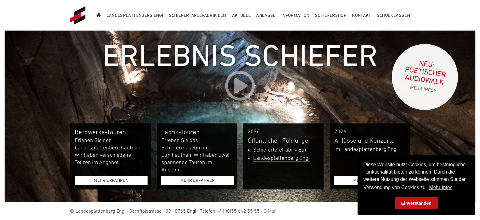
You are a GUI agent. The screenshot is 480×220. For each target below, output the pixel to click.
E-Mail (269, 211)
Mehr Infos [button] (440, 187)
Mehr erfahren (111, 180)
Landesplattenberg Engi (281, 158)
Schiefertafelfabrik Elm (280, 150)
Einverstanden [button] (416, 203)
